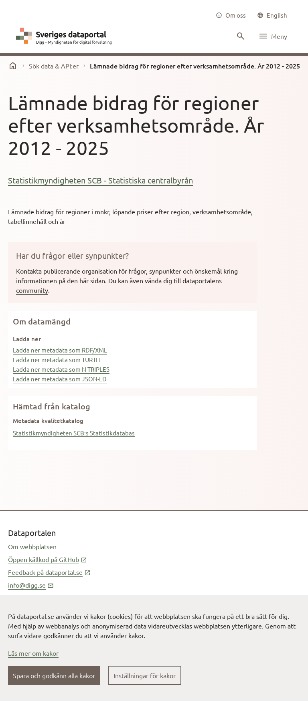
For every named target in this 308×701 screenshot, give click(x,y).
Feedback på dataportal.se (49, 572)
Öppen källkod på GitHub (47, 559)
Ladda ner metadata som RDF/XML (60, 350)
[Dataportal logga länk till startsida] (66, 36)
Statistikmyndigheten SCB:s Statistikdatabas (74, 433)
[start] (13, 66)
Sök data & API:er (54, 66)
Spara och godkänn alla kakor (54, 675)
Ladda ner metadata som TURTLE (58, 359)
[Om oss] (231, 15)
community (32, 290)
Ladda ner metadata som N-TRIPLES (61, 369)
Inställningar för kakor (144, 675)
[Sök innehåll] (240, 36)
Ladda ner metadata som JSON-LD (60, 379)
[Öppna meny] (272, 36)
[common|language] (272, 15)
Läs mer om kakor (33, 653)
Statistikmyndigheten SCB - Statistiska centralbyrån (100, 180)
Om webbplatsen (32, 546)
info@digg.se (31, 585)
